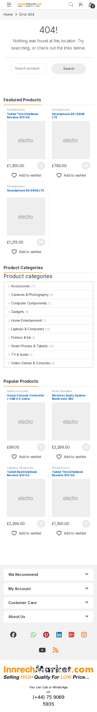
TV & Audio (16, 354)
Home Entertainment (23, 320)
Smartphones (16, 109)
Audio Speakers (62, 391)
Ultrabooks (26, 467)
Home (8, 14)
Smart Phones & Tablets (26, 346)
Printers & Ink (17, 337)
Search (70, 4)
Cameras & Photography (26, 295)
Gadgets (14, 312)
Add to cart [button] (41, 166)
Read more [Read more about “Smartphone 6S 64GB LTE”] (41, 242)
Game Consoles (18, 391)
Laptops (12, 467)
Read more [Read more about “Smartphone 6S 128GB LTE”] (86, 166)
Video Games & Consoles (27, 363)
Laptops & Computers (24, 329)
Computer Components (25, 303)
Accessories (17, 286)
